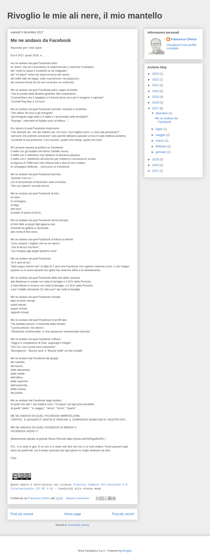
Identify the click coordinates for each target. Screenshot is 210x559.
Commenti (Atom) (78, 525)
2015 (155, 165)
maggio (161, 135)
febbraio (161, 146)
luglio (159, 129)
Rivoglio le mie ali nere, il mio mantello (84, 15)
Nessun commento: (78, 498)
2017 (155, 108)
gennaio (161, 152)
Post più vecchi (123, 514)
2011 (155, 170)
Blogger (127, 550)
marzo (160, 140)
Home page (72, 514)
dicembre (162, 113)
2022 (155, 79)
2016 (155, 159)
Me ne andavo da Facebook (41, 40)
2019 (155, 96)
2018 (155, 102)
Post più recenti (22, 514)
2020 (155, 91)
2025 (155, 73)
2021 (155, 85)
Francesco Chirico (184, 39)
